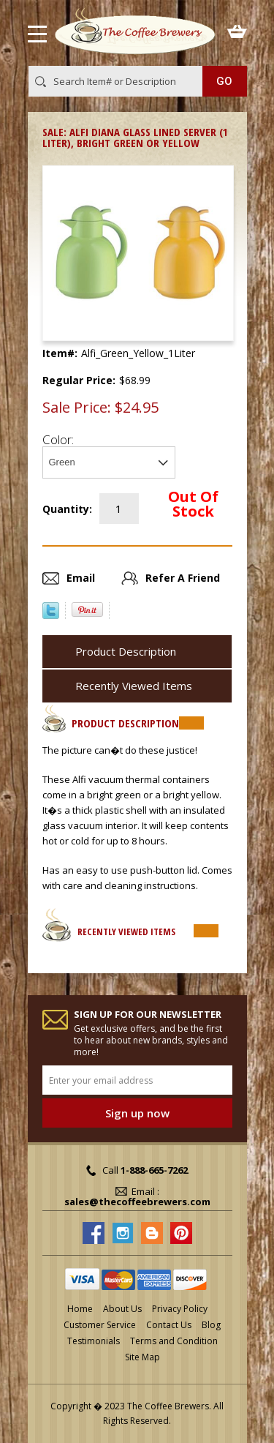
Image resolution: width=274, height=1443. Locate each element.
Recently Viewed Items (133, 685)
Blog (211, 1325)
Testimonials (93, 1341)
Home (80, 1309)
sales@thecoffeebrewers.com (137, 1201)
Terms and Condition (174, 1341)
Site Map (142, 1357)
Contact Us (168, 1325)
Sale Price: (76, 407)
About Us (122, 1309)
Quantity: (67, 509)
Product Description (125, 651)
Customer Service (100, 1325)
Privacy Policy (180, 1309)
